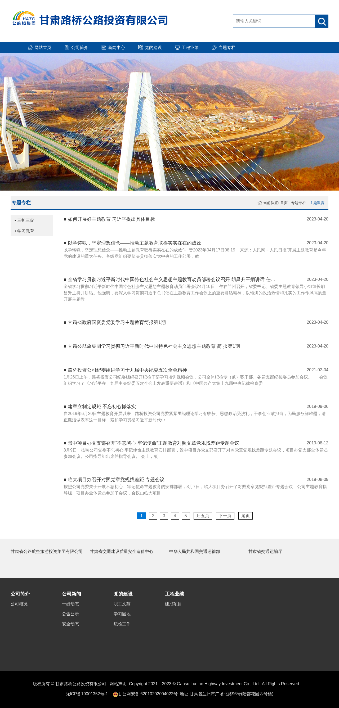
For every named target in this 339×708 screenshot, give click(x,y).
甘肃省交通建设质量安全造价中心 (121, 551)
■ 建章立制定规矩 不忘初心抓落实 (100, 406)
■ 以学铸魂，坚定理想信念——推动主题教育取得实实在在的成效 (132, 243)
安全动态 (70, 624)
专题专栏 (298, 203)
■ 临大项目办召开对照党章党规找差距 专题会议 (114, 479)
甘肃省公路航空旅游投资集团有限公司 (47, 551)
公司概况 (19, 604)
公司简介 (20, 594)
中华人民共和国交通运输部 (194, 551)
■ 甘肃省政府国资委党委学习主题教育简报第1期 (115, 322)
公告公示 (70, 614)
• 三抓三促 (24, 220)
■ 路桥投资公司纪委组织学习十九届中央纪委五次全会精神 (125, 370)
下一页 (225, 515)
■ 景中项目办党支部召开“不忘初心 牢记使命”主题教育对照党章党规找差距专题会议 (151, 443)
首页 (284, 203)
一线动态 (70, 604)
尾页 (245, 515)
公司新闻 (71, 594)
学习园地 (122, 614)
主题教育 (317, 203)
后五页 (203, 515)
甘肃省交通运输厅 (265, 551)
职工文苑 (122, 604)
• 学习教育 (24, 231)
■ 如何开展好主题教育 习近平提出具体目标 (109, 219)
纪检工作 (122, 624)
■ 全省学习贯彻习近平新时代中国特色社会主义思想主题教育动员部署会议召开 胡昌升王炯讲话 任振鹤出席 (169, 279)
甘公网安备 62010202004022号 (148, 694)
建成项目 (173, 604)
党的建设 (123, 594)
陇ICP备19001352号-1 (87, 694)
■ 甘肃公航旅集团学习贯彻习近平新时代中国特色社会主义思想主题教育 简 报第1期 (152, 346)
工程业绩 (174, 594)
